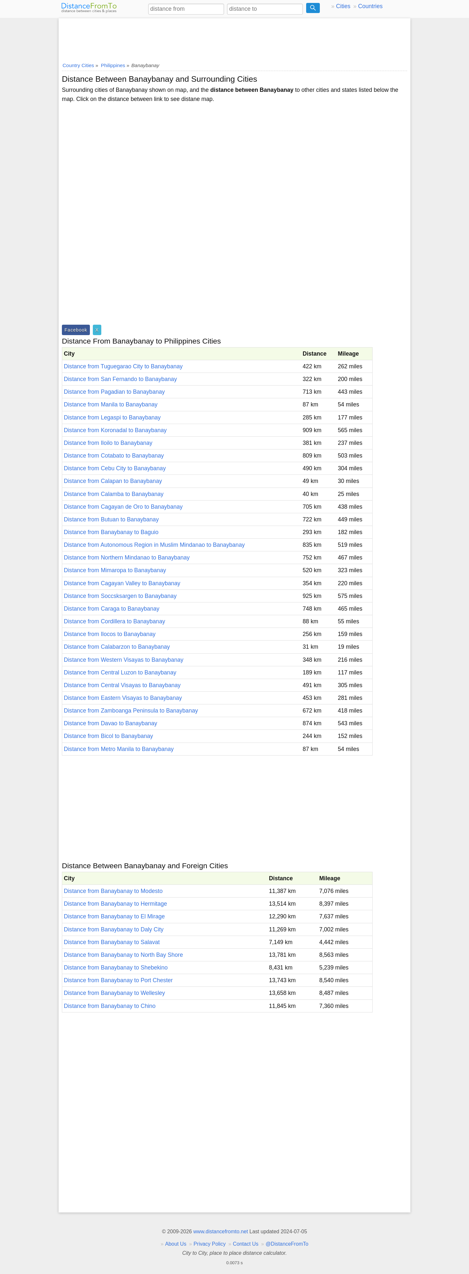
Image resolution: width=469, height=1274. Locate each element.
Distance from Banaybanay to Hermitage (115, 903)
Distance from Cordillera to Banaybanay (114, 621)
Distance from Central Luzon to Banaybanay (120, 672)
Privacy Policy (209, 1244)
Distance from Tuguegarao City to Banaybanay (123, 366)
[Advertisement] (234, 38)
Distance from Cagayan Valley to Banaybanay (122, 583)
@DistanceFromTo (287, 1244)
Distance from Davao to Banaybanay (110, 723)
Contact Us (245, 1244)
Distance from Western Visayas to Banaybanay (123, 660)
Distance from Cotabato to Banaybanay (114, 455)
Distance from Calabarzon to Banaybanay (117, 647)
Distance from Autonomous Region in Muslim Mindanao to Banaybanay (154, 545)
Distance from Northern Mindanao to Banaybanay (127, 557)
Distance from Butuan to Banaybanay (111, 519)
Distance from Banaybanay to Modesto (113, 891)
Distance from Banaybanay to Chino (110, 1006)
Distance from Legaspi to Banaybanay (112, 417)
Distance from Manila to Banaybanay (111, 404)
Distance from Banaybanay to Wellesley (114, 993)
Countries (370, 6)
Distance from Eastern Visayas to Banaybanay (123, 698)
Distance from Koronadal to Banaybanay (115, 430)
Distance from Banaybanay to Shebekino (116, 967)
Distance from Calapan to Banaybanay (113, 481)
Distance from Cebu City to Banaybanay (115, 468)
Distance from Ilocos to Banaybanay (110, 634)
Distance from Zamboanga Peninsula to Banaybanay (131, 710)
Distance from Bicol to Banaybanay (108, 736)
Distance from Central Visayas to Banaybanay (122, 685)
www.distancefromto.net (220, 1231)
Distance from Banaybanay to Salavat (112, 942)
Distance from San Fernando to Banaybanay (120, 379)
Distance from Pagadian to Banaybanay (114, 392)
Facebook (75, 330)
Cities (343, 6)
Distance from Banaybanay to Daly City (113, 929)
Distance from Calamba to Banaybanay (113, 494)
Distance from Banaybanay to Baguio (111, 532)
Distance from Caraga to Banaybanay (111, 608)
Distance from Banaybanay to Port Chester (118, 980)
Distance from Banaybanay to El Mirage (114, 916)
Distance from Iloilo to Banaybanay (108, 443)
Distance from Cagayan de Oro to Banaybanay (123, 506)
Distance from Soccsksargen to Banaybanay (120, 596)
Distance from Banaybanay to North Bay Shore (123, 955)
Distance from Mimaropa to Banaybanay (115, 570)
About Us (175, 1244)
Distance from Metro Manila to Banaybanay (119, 749)
